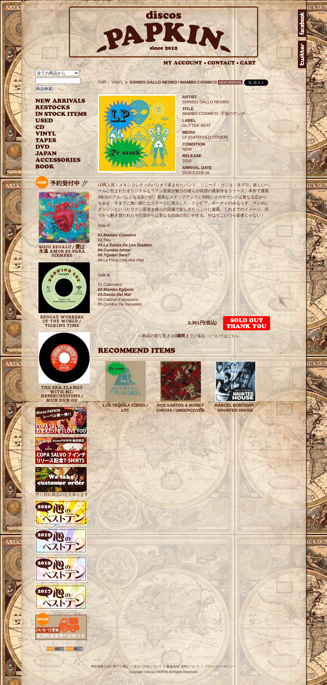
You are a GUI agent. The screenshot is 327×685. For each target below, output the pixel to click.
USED (56, 120)
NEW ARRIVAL (60, 101)
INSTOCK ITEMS (61, 114)
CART (248, 63)
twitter (302, 54)
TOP (102, 82)
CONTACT (223, 63)
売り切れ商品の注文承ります (61, 492)
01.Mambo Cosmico (117, 235)
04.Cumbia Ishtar (114, 250)
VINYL (46, 133)
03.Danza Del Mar (114, 294)
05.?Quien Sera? (114, 255)
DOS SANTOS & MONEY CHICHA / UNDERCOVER (180, 408)
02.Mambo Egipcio (116, 289)
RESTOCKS (56, 107)
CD (40, 127)
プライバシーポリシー (220, 666)
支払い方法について (148, 666)
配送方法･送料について (183, 666)
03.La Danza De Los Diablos (125, 245)
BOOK (45, 166)
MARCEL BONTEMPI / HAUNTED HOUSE (235, 408)
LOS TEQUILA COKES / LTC (125, 408)
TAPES (45, 140)
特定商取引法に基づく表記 (110, 666)
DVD (42, 147)
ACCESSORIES (58, 160)
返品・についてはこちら (218, 336)
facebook (302, 23)
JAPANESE (56, 153)
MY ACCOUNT (184, 63)
